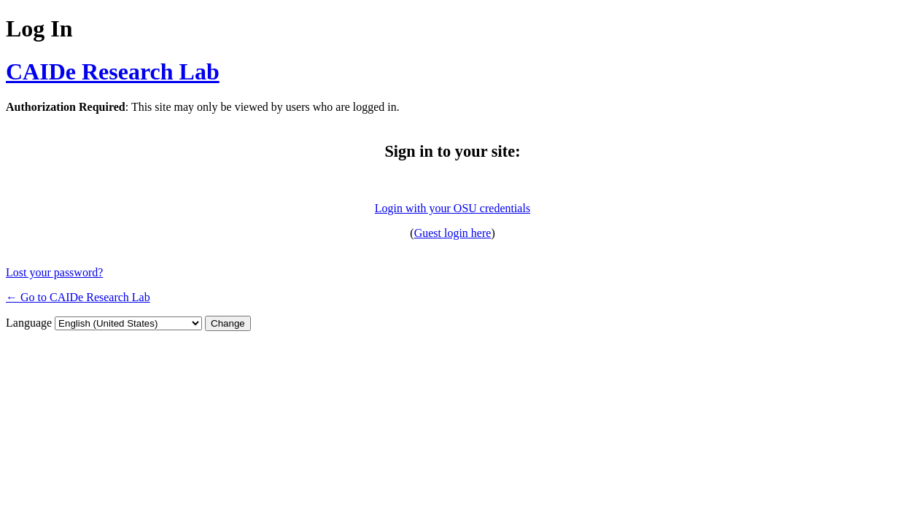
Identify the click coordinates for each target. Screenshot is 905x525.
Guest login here (453, 233)
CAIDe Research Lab (113, 71)
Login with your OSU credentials (452, 208)
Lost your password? (54, 272)
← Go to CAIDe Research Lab (78, 297)
